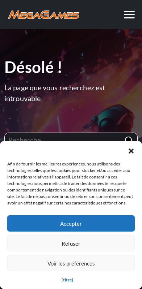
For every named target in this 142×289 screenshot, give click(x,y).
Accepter (71, 223)
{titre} (67, 279)
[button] (131, 150)
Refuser (71, 243)
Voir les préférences (71, 263)
